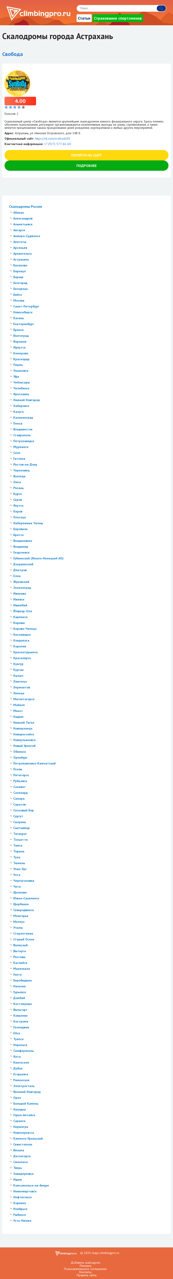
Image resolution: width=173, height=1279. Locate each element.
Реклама (85, 1265)
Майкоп (19, 705)
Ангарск (19, 230)
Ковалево (20, 1016)
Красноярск (22, 658)
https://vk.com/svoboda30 (52, 138)
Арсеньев (20, 248)
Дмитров (20, 570)
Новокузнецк (22, 728)
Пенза (17, 423)
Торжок (18, 851)
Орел (17, 1098)
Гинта (17, 974)
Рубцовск (20, 781)
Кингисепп (21, 1062)
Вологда (19, 476)
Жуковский (21, 582)
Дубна (18, 1068)
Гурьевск (19, 992)
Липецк (18, 693)
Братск (18, 535)
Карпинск (20, 617)
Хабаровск (21, 406)
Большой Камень (25, 1103)
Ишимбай (20, 605)
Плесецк (19, 517)
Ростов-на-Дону (25, 464)
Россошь (19, 957)
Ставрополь (22, 435)
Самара (19, 798)
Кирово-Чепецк (24, 629)
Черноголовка (23, 881)
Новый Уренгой (24, 746)
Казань (18, 318)
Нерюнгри (20, 1127)
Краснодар (21, 359)
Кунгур (18, 664)
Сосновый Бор (23, 810)
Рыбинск (19, 1215)
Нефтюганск (22, 1197)
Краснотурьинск (25, 652)
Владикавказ (22, 541)
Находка (19, 1109)
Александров (22, 218)
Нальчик (19, 986)
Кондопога (21, 640)
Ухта (16, 875)
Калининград (23, 418)
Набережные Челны (28, 523)
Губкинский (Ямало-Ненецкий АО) (38, 558)
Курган (18, 670)
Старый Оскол (23, 939)
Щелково (20, 892)
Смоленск (20, 1162)
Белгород (20, 283)
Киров (17, 511)
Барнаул (19, 271)
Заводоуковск (23, 1174)
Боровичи (20, 529)
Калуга (18, 412)
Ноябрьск (20, 1209)
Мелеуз (19, 922)
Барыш (18, 277)
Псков (17, 769)
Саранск (19, 1121)
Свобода (12, 54)
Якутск (18, 505)
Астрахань (21, 259)
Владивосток (22, 429)
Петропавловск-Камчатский (34, 763)
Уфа (16, 376)
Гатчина (19, 459)
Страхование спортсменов (118, 18)
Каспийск (20, 963)
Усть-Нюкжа (22, 1221)
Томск (17, 845)
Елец (17, 576)
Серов (17, 500)
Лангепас (20, 681)
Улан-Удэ (20, 869)
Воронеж (19, 341)
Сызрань (19, 822)
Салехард (20, 793)
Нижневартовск (24, 1191)
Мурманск (20, 447)
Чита (17, 886)
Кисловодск (22, 635)
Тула (16, 857)
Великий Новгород (27, 1092)
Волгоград (21, 336)
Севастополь (22, 1144)
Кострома (20, 1021)
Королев (19, 646)
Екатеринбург (23, 324)
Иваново (19, 593)
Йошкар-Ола (22, 611)
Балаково (20, 265)
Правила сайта (86, 1275)
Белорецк (20, 289)
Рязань (18, 488)
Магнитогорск (23, 699)
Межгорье (20, 916)
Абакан (18, 212)
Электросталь (23, 1086)
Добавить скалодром (85, 1262)
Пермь (18, 365)
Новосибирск (22, 312)
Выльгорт (20, 1010)
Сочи (16, 453)
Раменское (21, 1080)
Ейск (16, 1033)
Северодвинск (23, 910)
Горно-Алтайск (24, 1115)
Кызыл (18, 676)
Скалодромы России (25, 206)
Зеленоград (22, 588)
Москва (18, 300)
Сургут (18, 816)
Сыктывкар (21, 828)
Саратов (19, 804)
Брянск (18, 330)
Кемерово (20, 353)
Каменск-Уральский (28, 1138)
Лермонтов (21, 687)
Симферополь (23, 1051)
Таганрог (20, 834)
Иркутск (19, 347)
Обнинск (19, 752)
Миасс (18, 711)
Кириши (19, 623)
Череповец (21, 470)
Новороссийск (23, 734)
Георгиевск (21, 552)
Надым (18, 717)
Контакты (85, 1272)
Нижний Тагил (23, 722)
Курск (17, 494)
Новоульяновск (24, 740)
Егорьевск (20, 1074)
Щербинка (21, 904)
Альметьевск (22, 224)
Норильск (20, 1045)
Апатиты (19, 242)
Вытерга (19, 951)
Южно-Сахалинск (26, 898)
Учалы (18, 928)
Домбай (19, 998)
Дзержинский (23, 564)
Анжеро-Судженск (26, 236)
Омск (17, 482)
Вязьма (18, 1150)
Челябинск (21, 388)
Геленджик (21, 1027)
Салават (19, 787)
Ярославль (21, 394)
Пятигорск (21, 775)
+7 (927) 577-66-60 (57, 144)
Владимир (20, 547)
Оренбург (20, 757)
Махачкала (21, 969)
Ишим (17, 1179)
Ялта (17, 1057)
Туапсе (18, 1039)
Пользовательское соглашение (85, 1268)
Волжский (20, 945)
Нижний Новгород (26, 400)
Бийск (17, 295)
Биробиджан (22, 980)
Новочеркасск (23, 1133)
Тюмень (19, 863)
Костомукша (22, 1004)
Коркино (19, 1203)
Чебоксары (21, 382)
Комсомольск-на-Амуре (31, 1185)
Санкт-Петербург (26, 306)
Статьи (84, 18)
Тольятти (20, 840)
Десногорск (22, 1156)
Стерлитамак (23, 933)
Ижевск (18, 599)
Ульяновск (20, 371)
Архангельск (22, 254)
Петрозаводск (23, 441)
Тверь (17, 1168)
